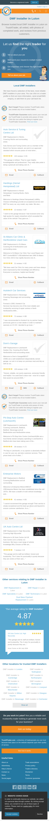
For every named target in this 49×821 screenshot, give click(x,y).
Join (34, 2)
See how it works (24, 751)
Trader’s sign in (42, 6)
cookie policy (28, 806)
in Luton (36, 588)
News (4, 775)
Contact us (5, 772)
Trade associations (32, 762)
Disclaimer (29, 772)
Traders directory (31, 769)
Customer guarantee (32, 778)
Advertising (6, 765)
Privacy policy (30, 765)
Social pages (6, 778)
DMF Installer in (12, 669)
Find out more (32, 122)
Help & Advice (7, 769)
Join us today (24, 729)
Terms (27, 775)
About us (5, 762)
